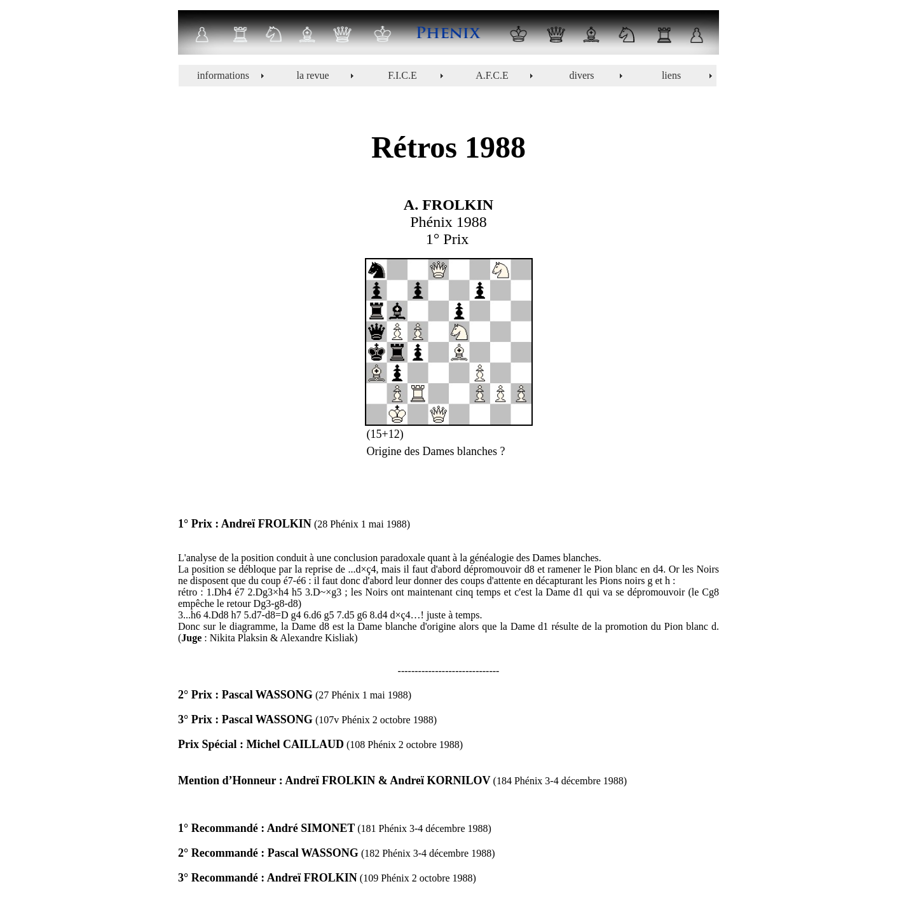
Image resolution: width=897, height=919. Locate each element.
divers (581, 75)
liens (671, 75)
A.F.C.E (492, 75)
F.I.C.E (402, 75)
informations (223, 75)
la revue (312, 75)
